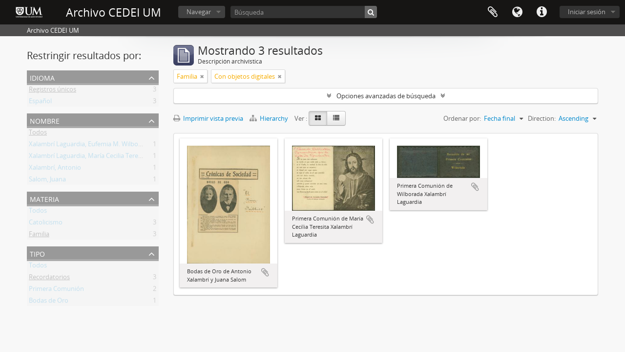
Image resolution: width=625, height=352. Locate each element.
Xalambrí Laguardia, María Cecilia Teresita (88, 157)
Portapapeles (492, 12)
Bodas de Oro (48, 302)
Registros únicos (52, 91)
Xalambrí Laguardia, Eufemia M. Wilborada (90, 145)
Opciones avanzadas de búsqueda (386, 95)
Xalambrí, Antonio (55, 169)
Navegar (199, 11)
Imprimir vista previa (208, 118)
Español (40, 102)
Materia (44, 198)
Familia (39, 235)
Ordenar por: (462, 118)
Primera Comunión (56, 290)
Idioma (517, 12)
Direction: (542, 118)
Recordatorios (49, 278)
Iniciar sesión (586, 11)
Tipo (37, 253)
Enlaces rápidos (541, 12)
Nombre (45, 120)
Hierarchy (270, 118)
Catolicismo (45, 224)
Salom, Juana (47, 180)
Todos (38, 134)
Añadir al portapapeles (265, 272)
